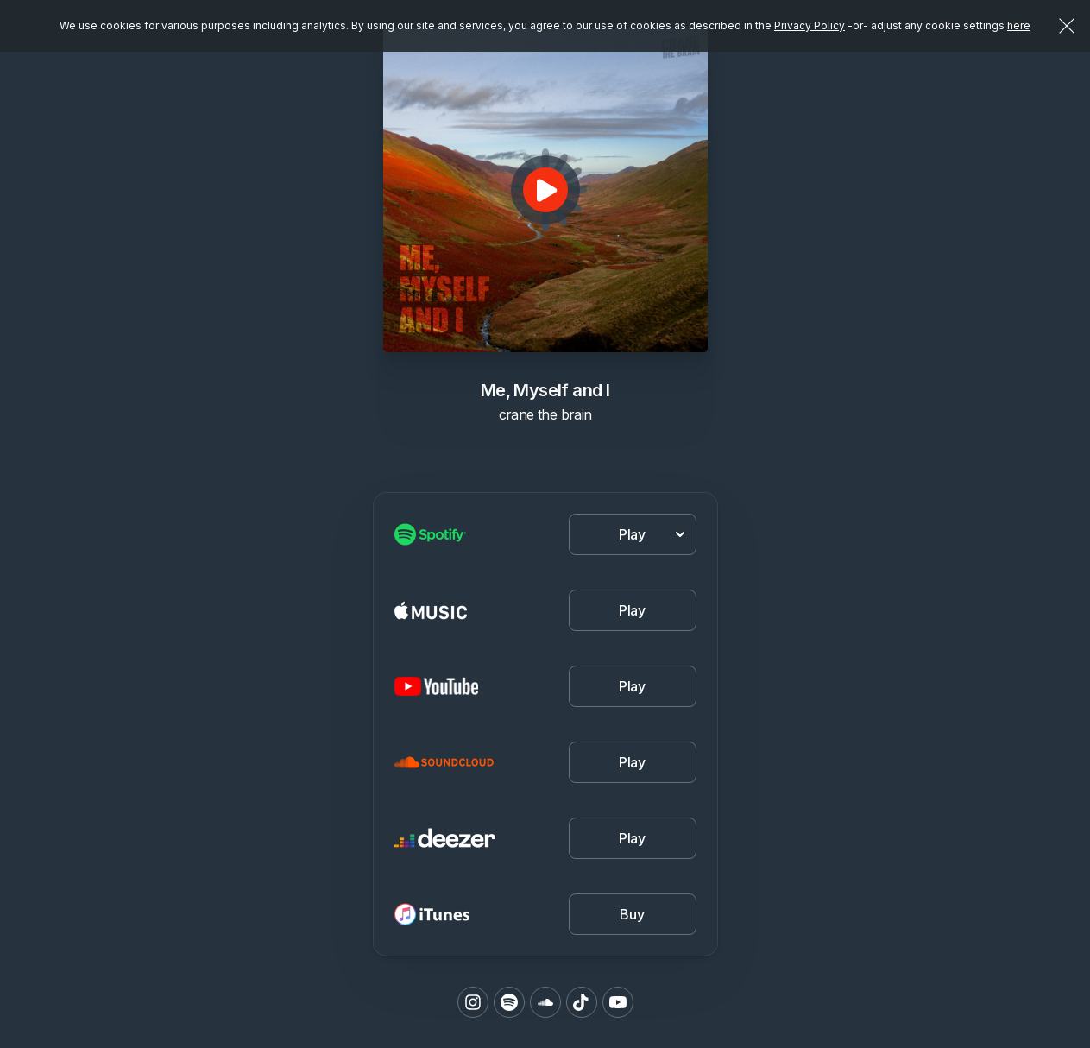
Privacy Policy (809, 25)
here (1018, 25)
